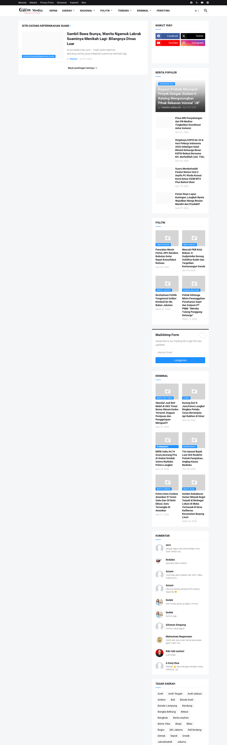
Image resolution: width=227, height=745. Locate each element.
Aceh (160, 693)
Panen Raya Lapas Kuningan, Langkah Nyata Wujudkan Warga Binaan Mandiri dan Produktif (189, 199)
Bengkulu (163, 717)
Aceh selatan (195, 693)
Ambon (162, 699)
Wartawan (62, 2)
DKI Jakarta (176, 729)
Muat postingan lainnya (81, 68)
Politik (105, 10)
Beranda (22, 2)
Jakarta (181, 741)
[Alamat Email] (180, 352)
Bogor (161, 729)
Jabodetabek (165, 741)
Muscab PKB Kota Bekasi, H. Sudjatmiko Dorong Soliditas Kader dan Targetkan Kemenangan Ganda (193, 258)
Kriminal (143, 10)
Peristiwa (163, 10)
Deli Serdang (194, 729)
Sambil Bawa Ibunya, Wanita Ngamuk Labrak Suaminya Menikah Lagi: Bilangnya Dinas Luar (104, 39)
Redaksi (33, 2)
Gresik (185, 735)
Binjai (178, 723)
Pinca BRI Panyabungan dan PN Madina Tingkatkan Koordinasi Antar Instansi (188, 123)
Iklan (84, 2)
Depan (53, 10)
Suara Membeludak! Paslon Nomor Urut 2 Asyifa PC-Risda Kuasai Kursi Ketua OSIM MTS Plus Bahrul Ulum (188, 175)
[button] (197, 11)
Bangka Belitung (167, 711)
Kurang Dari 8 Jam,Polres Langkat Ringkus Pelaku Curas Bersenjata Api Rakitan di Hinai (193, 409)
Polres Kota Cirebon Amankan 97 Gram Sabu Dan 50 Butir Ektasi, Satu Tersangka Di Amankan (167, 502)
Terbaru (123, 10)
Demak (161, 735)
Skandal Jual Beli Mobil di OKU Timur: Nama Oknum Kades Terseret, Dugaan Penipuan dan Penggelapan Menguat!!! (167, 412)
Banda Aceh (186, 699)
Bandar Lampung (167, 705)
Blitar (189, 723)
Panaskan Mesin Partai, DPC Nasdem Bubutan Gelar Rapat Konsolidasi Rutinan (167, 256)
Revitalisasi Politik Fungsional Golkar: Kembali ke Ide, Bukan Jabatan (166, 300)
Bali (173, 699)
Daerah (67, 10)
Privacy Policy (47, 2)
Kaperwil (74, 2)
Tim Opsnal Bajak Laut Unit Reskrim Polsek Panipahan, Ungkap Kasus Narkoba (192, 458)
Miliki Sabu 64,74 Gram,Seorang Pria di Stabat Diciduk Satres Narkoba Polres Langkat (166, 458)
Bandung (187, 705)
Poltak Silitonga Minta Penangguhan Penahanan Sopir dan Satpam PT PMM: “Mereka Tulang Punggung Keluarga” (193, 305)
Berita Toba (164, 723)
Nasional (86, 10)
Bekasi (184, 711)
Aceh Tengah (175, 693)
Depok (173, 735)
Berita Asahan (181, 717)
